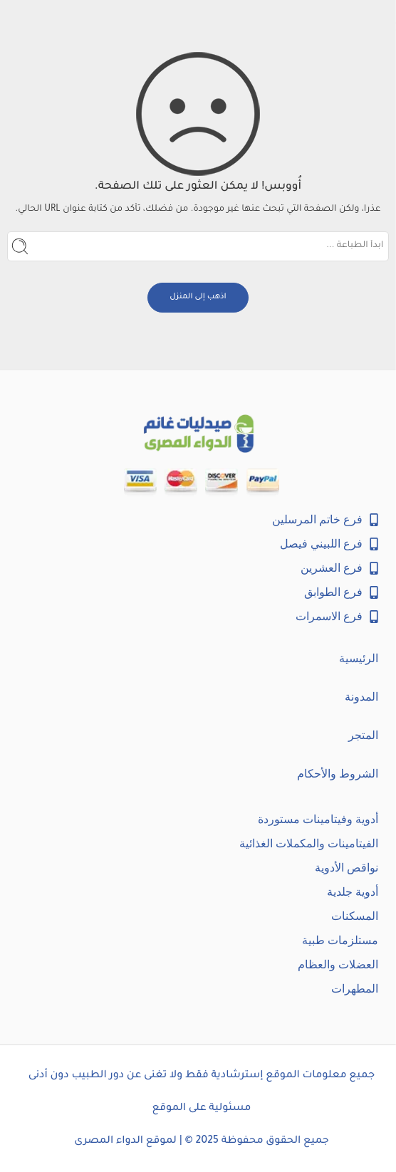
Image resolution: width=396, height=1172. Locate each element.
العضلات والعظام (338, 964)
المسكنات (354, 916)
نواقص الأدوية (346, 867)
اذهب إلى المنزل (198, 297)
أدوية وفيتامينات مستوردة (318, 819)
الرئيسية (358, 658)
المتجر (363, 735)
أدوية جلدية (352, 892)
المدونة (361, 696)
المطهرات (354, 988)
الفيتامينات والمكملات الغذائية (308, 843)
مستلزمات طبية (340, 940)
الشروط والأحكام (337, 773)
